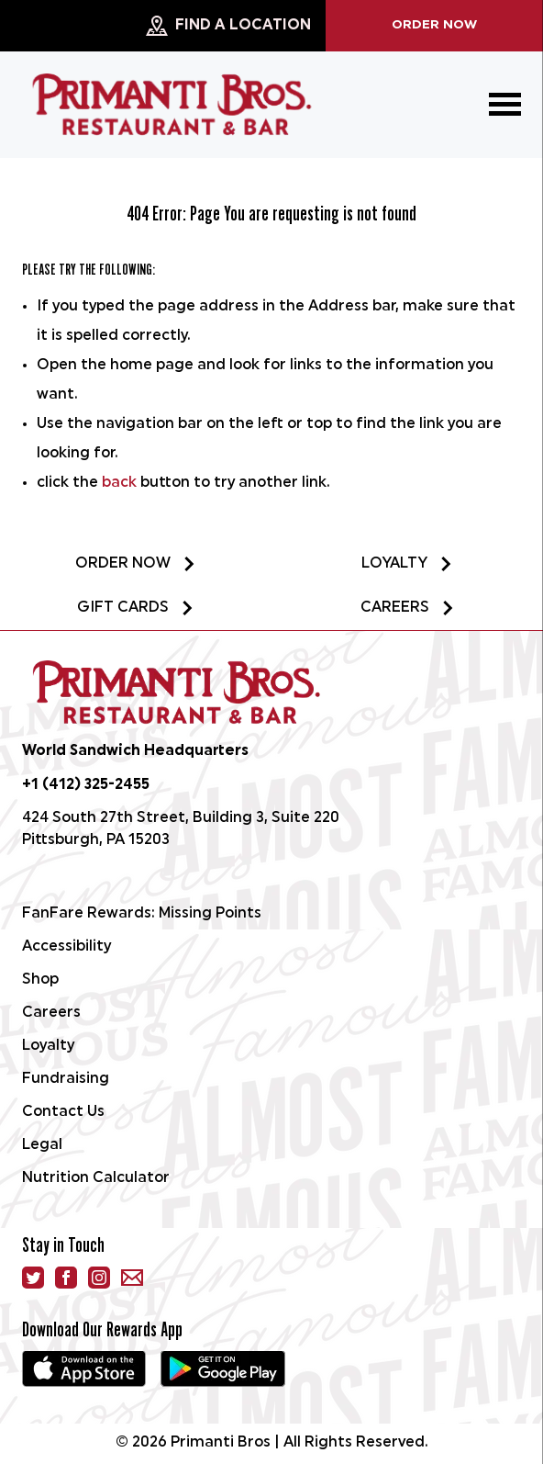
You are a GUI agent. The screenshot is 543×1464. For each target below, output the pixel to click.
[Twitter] (33, 1278)
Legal (42, 1145)
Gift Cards (135, 608)
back (119, 483)
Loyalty (407, 564)
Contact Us (63, 1112)
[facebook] (66, 1278)
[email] (132, 1278)
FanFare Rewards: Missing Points (141, 914)
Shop (40, 980)
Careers (407, 608)
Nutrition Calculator (96, 1178)
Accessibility (66, 947)
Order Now (434, 25)
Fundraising (65, 1079)
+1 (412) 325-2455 (86, 785)
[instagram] (99, 1278)
